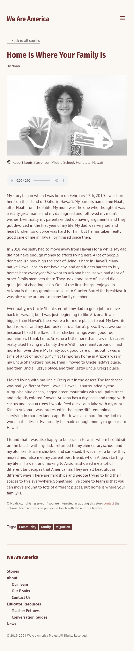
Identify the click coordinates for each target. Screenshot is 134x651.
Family (46, 527)
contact (109, 503)
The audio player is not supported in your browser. (37, 180)
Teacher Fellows (25, 611)
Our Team (20, 584)
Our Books (21, 591)
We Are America (28, 19)
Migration (63, 527)
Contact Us (21, 597)
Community (27, 527)
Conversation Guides (29, 617)
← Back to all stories (23, 40)
